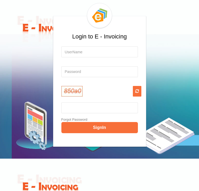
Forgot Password (74, 119)
